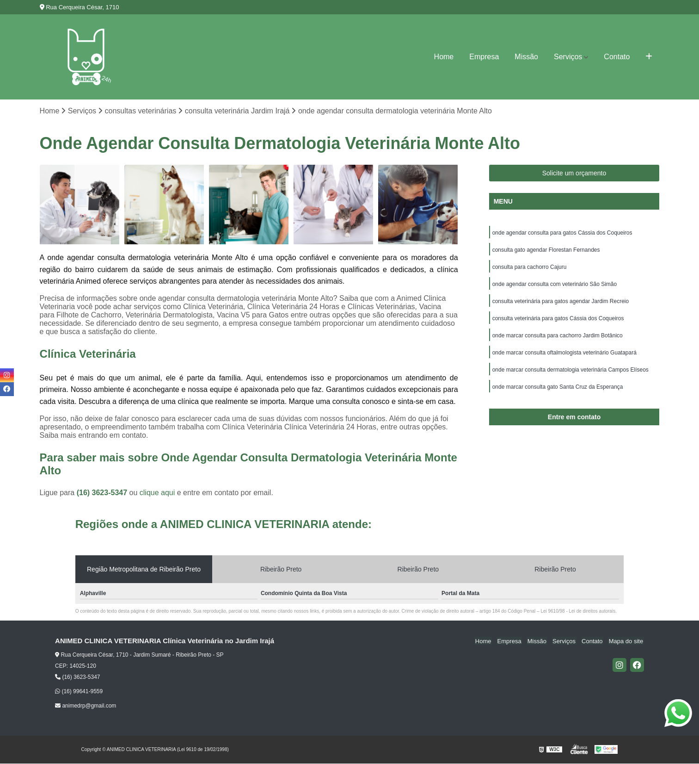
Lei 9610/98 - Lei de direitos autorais (577, 611)
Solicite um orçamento (574, 173)
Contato (617, 57)
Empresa (484, 57)
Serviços (568, 57)
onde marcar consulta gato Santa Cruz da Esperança (557, 391)
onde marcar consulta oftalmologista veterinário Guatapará (564, 356)
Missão (526, 57)
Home (444, 57)
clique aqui (157, 493)
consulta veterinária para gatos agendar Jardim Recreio (560, 303)
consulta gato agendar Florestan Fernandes (546, 251)
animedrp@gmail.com (85, 706)
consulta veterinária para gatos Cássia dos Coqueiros (558, 321)
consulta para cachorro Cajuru (529, 268)
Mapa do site (626, 641)
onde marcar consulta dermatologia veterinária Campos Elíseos (570, 374)
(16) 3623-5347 (103, 493)
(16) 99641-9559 (79, 692)
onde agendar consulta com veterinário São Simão (554, 286)
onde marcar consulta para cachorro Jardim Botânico (557, 338)
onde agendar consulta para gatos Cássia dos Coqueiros (562, 233)
